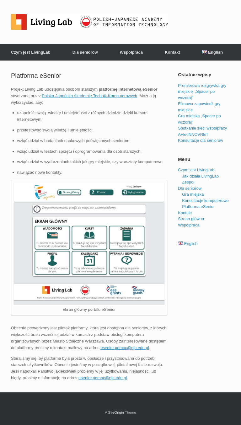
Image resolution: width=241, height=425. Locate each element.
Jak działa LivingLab (200, 176)
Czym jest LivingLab (31, 52)
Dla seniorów (85, 52)
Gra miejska (193, 194)
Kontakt (172, 52)
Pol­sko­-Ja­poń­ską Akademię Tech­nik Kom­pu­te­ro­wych (89, 95)
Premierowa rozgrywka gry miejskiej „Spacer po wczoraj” (202, 91)
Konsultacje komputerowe (205, 200)
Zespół (188, 182)
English (212, 52)
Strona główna (191, 218)
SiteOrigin (116, 412)
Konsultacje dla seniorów (200, 140)
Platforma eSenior (198, 206)
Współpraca (131, 52)
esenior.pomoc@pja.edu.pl (124, 347)
